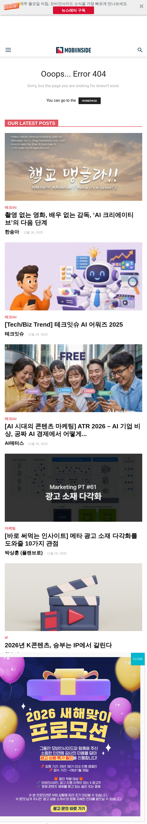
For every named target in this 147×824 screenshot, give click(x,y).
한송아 (12, 231)
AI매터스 (14, 443)
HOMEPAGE (89, 100)
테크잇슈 (14, 333)
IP (6, 638)
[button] (73, 7)
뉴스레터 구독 (73, 10)
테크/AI (10, 207)
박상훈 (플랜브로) (24, 552)
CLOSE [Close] (138, 659)
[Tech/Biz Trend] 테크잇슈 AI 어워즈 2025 (64, 324)
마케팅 (10, 528)
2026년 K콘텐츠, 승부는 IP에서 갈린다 (58, 645)
